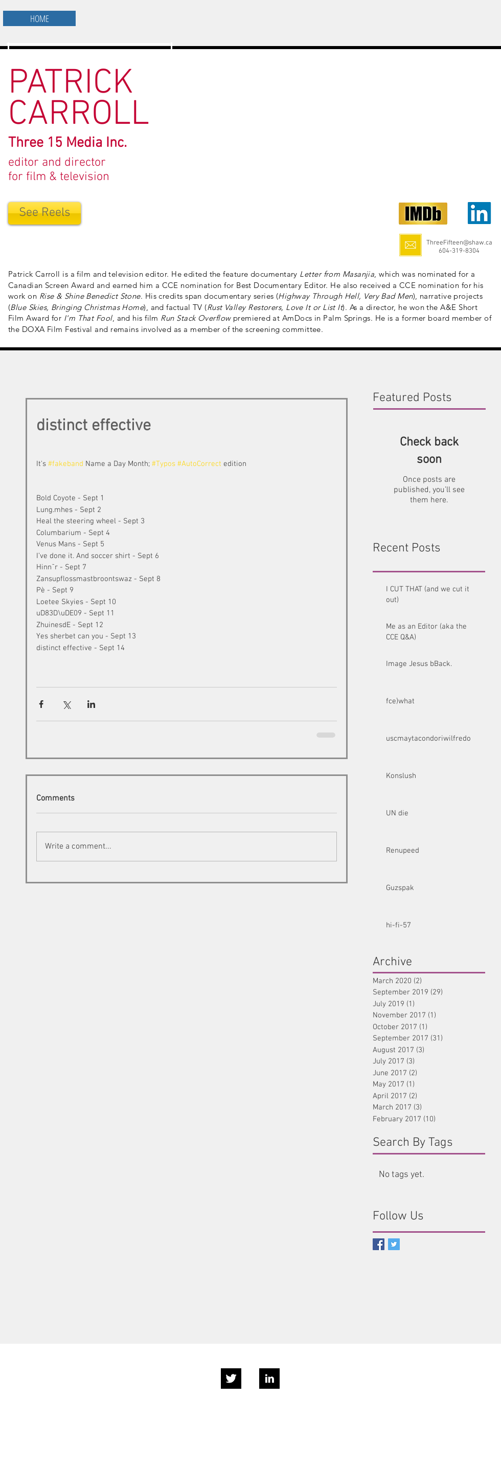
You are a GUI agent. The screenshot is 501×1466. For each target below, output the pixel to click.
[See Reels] (44, 213)
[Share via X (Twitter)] (66, 704)
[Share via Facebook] (41, 704)
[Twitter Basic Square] (394, 1244)
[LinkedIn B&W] (269, 1378)
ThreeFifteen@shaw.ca (459, 243)
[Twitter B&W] (231, 1378)
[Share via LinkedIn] (91, 704)
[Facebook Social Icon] (378, 1244)
